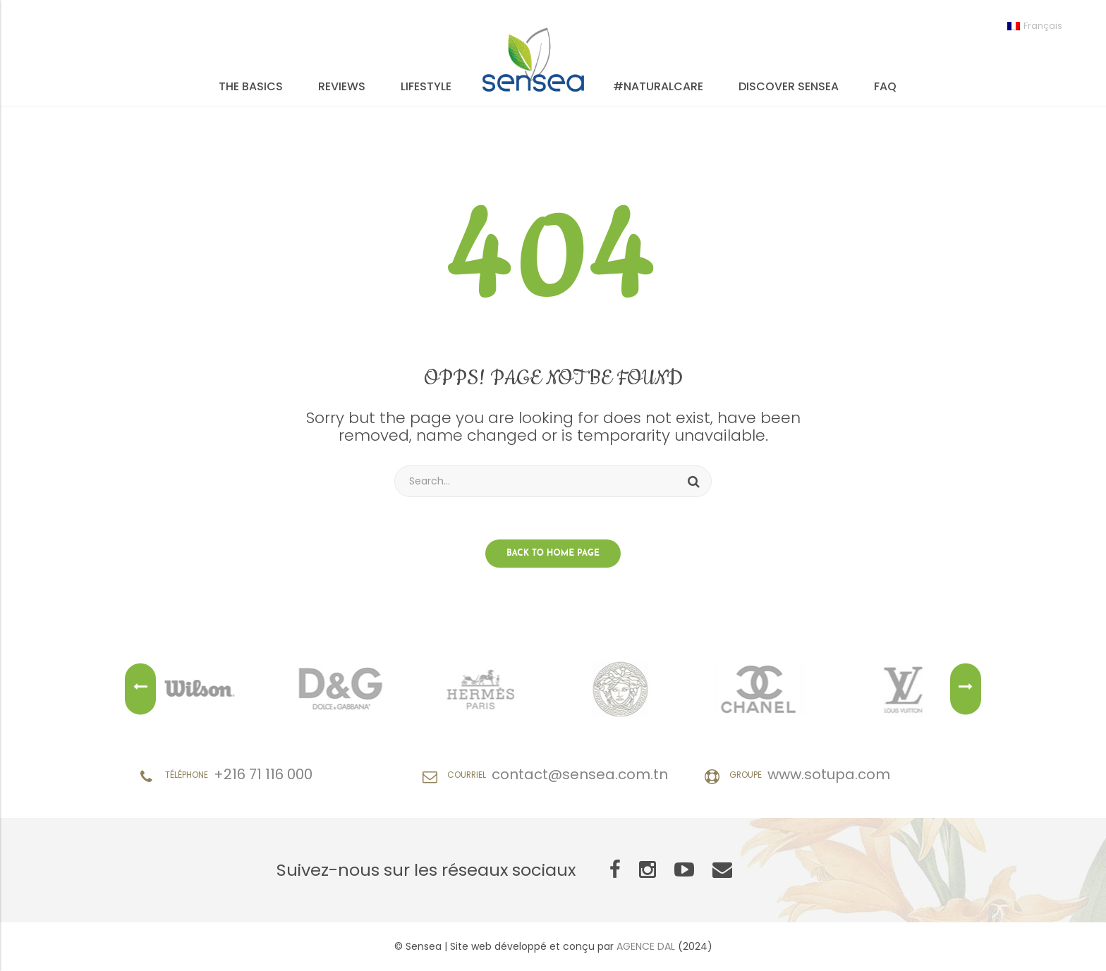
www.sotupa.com (828, 774)
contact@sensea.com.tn (580, 774)
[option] (200, 689)
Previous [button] (140, 689)
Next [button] (965, 689)
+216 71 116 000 (263, 774)
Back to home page (553, 553)
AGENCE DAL (645, 946)
